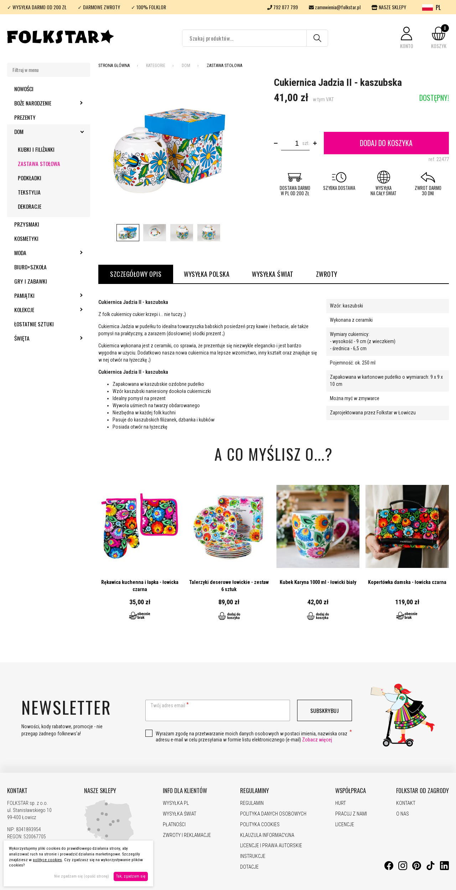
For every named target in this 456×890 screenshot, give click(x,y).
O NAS (402, 814)
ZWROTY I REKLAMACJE (187, 835)
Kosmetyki (26, 238)
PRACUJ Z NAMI (351, 814)
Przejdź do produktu (140, 554)
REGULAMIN (252, 803)
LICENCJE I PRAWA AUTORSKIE (271, 845)
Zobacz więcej (317, 739)
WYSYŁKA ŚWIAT (273, 274)
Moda (39, 253)
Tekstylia (29, 192)
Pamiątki (43, 295)
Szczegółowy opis (135, 274)
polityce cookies (47, 860)
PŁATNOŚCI (174, 824)
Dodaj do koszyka (386, 143)
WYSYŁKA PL (176, 803)
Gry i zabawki (30, 281)
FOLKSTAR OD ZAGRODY (422, 790)
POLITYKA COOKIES (260, 824)
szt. (306, 143)
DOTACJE (249, 867)
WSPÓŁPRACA (350, 790)
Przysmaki (26, 224)
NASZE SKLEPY (389, 7)
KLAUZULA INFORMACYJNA (267, 835)
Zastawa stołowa (39, 163)
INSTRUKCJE (252, 856)
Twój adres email (168, 705)
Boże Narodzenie (52, 103)
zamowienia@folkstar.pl (335, 7)
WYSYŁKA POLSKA (206, 274)
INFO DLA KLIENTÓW (185, 790)
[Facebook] (388, 868)
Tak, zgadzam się (130, 876)
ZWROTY (326, 274)
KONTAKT (17, 790)
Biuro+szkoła (30, 267)
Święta (41, 338)
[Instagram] (402, 868)
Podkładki (29, 178)
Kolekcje (43, 310)
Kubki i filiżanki (36, 149)
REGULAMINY (254, 790)
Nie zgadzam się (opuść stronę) (81, 876)
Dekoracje (29, 206)
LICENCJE (344, 824)
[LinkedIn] (444, 868)
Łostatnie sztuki (34, 324)
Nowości (23, 89)
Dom (38, 131)
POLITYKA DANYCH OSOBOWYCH (273, 814)
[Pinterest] (416, 868)
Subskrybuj (324, 710)
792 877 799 (282, 7)
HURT (340, 803)
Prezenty (25, 117)
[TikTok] (430, 868)
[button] (406, 38)
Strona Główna (114, 65)
